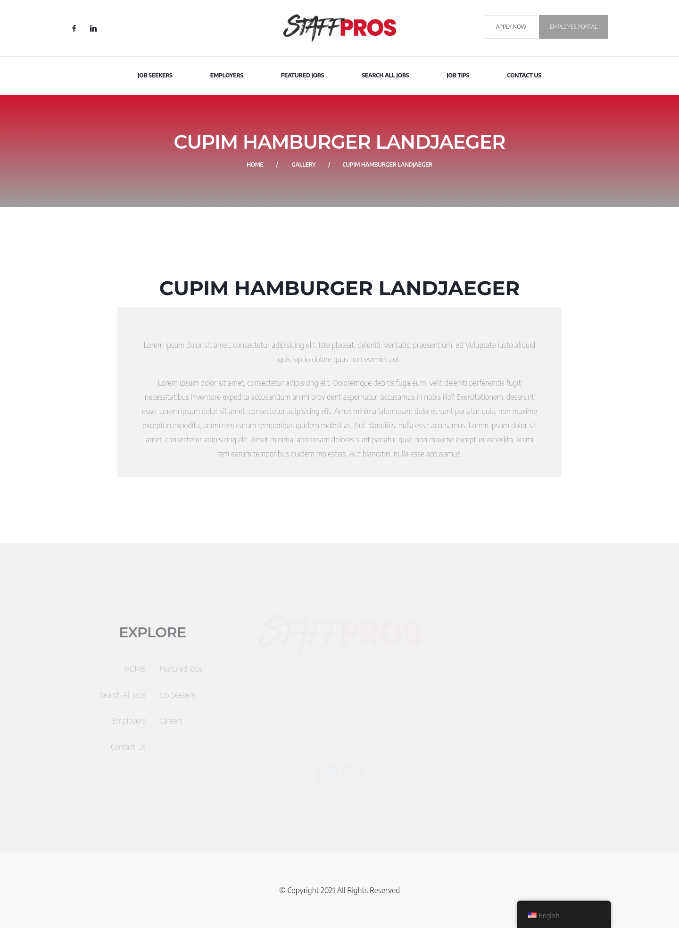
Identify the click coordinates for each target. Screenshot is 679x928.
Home (255, 164)
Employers (226, 75)
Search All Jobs (385, 75)
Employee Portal (573, 26)
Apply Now (511, 26)
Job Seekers (155, 75)
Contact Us (524, 75)
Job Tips (458, 75)
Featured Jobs (302, 75)
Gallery (303, 164)
